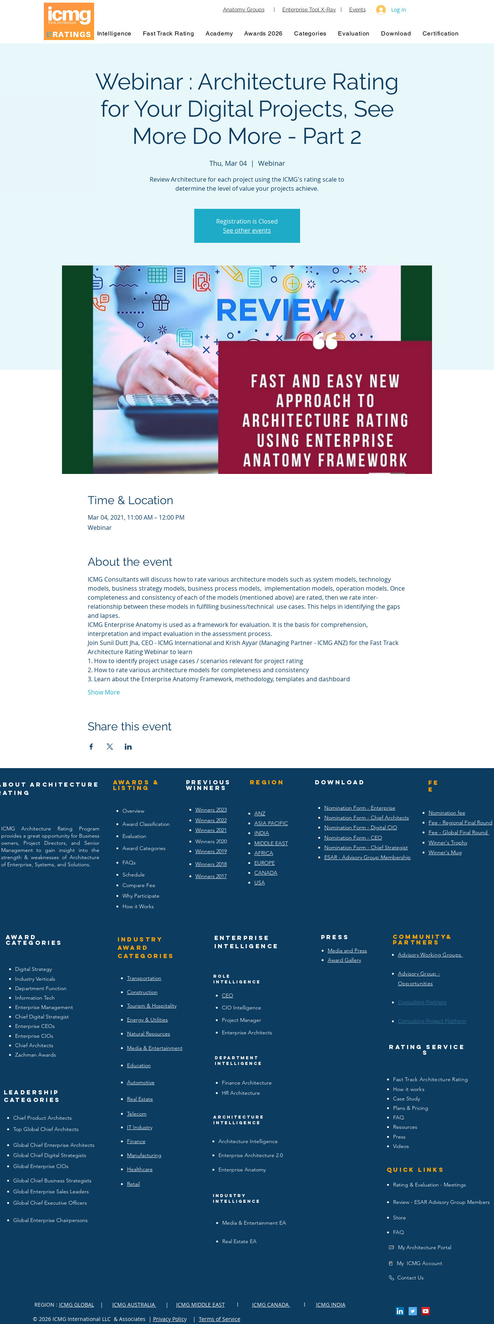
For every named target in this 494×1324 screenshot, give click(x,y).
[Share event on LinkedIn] (128, 747)
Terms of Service (219, 1318)
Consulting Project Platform (432, 1021)
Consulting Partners (422, 1002)
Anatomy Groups (244, 9)
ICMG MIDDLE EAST (200, 1304)
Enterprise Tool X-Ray (309, 9)
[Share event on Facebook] (91, 747)
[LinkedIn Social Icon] (400, 1311)
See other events (247, 230)
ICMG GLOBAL (76, 1304)
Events (357, 9)
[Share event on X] (109, 747)
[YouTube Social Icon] (425, 1311)
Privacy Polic (168, 1318)
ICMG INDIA (330, 1304)
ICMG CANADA (271, 1304)
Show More (104, 692)
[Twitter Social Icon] (413, 1311)
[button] (114, 33)
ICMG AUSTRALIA (134, 1304)
